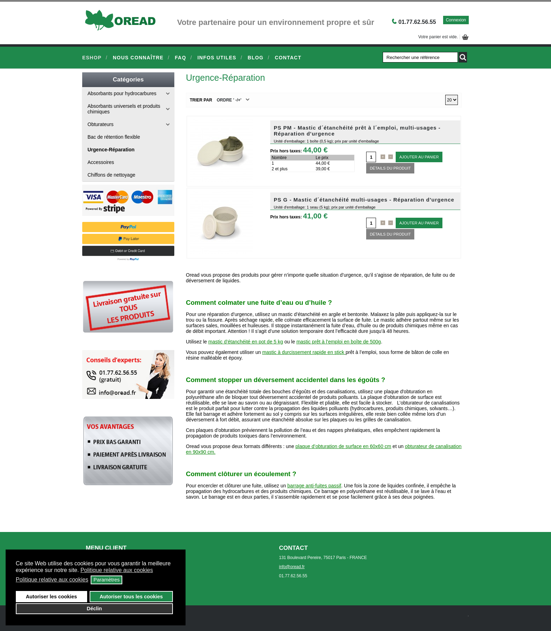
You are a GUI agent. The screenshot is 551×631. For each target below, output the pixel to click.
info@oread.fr (292, 566)
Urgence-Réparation (111, 149)
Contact (288, 57)
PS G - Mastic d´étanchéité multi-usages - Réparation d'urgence (364, 200)
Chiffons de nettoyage (111, 175)
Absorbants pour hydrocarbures (121, 93)
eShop (92, 57)
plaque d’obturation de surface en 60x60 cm (343, 446)
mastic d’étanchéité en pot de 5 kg (245, 341)
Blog (256, 57)
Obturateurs (100, 124)
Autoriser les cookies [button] (51, 596)
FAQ (180, 57)
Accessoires (100, 162)
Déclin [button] (94, 608)
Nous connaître (138, 57)
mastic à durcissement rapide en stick (303, 352)
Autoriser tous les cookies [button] (131, 596)
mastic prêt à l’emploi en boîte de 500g (338, 341)
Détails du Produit (390, 168)
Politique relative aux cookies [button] (116, 570)
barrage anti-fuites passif (314, 485)
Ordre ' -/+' (229, 100)
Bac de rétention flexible (113, 137)
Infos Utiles (216, 57)
